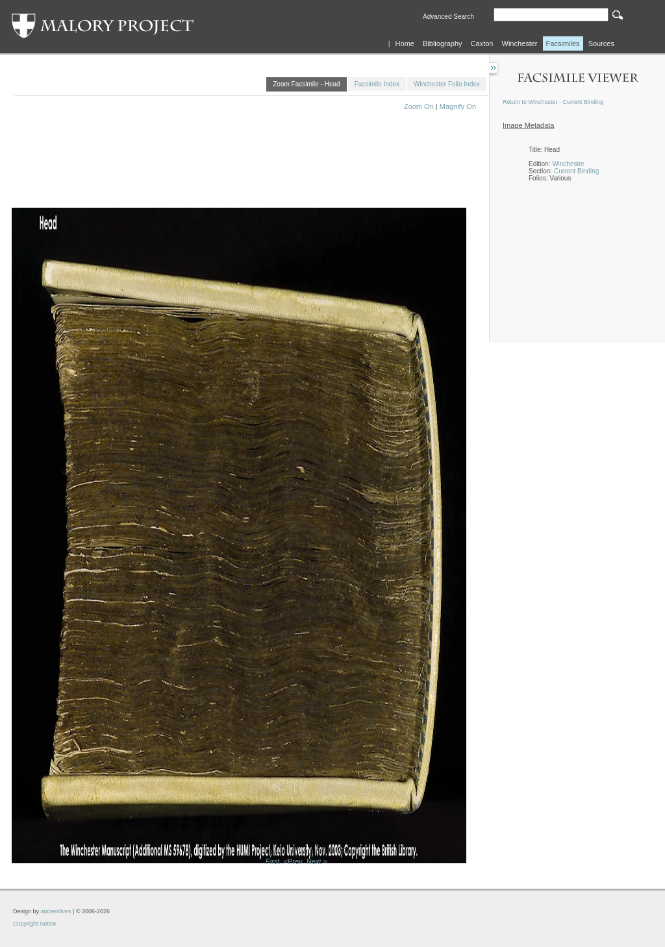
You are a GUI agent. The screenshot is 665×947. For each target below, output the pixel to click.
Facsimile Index (377, 84)
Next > (317, 861)
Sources (601, 43)
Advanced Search (448, 16)
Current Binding (576, 171)
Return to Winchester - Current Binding (553, 102)
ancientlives (56, 911)
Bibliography (442, 43)
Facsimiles (563, 43)
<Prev (293, 861)
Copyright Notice (34, 923)
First (272, 861)
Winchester (520, 43)
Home (404, 43)
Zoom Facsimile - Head (306, 84)
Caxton (482, 43)
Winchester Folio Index (447, 84)
